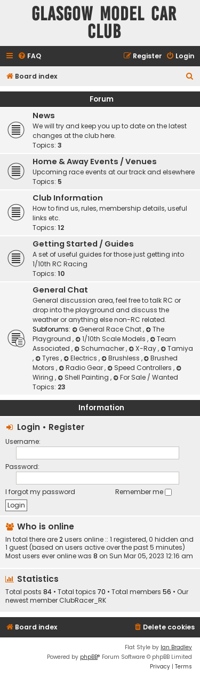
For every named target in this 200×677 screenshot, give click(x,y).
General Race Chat (107, 329)
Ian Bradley (176, 647)
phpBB (89, 657)
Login (28, 427)
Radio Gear (82, 367)
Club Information (68, 198)
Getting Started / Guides (83, 244)
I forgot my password (40, 491)
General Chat (60, 289)
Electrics (81, 358)
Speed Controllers (140, 367)
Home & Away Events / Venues (95, 161)
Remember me (143, 491)
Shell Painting (84, 377)
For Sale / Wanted (145, 377)
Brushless (121, 358)
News (44, 115)
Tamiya (177, 348)
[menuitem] (29, 56)
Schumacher (100, 348)
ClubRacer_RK (82, 600)
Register (67, 427)
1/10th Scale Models (111, 338)
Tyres (48, 358)
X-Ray (143, 348)
